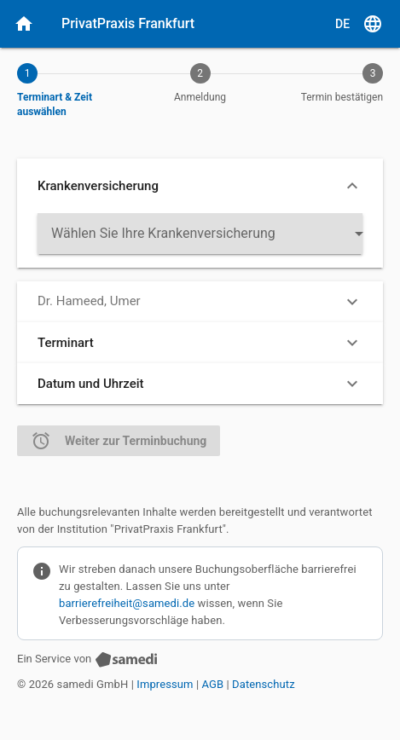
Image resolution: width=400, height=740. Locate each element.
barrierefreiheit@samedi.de (126, 603)
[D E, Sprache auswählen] (359, 23)
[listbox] (200, 233)
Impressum (164, 684)
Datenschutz (263, 684)
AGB (213, 684)
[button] (200, 186)
